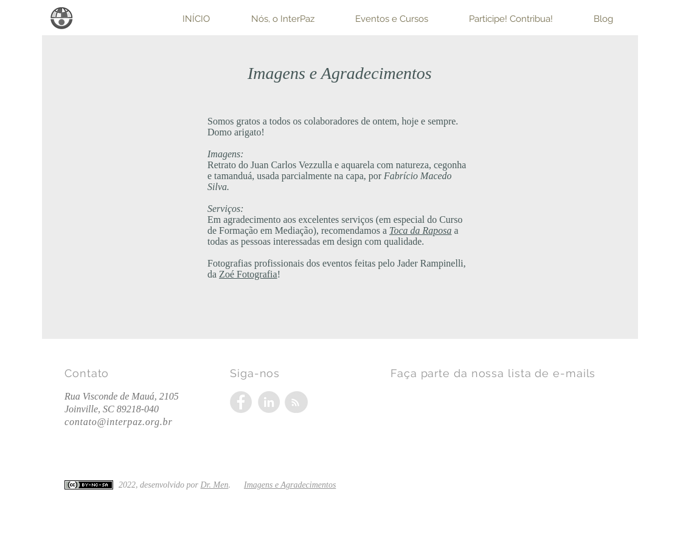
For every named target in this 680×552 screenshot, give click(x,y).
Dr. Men (215, 484)
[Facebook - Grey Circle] (241, 402)
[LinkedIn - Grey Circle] (269, 402)
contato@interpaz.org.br (118, 422)
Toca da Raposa (420, 230)
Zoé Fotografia (248, 274)
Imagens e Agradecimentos (290, 484)
